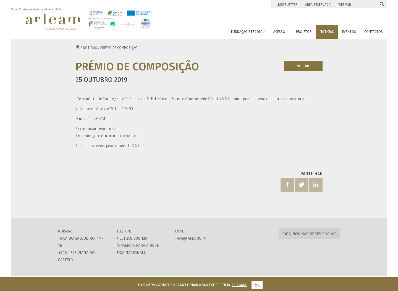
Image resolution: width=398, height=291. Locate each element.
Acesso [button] (280, 32)
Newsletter (287, 5)
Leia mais (239, 285)
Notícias (90, 48)
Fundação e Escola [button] (248, 32)
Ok (257, 285)
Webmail (345, 5)
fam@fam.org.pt (191, 238)
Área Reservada (318, 5)
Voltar (303, 66)
